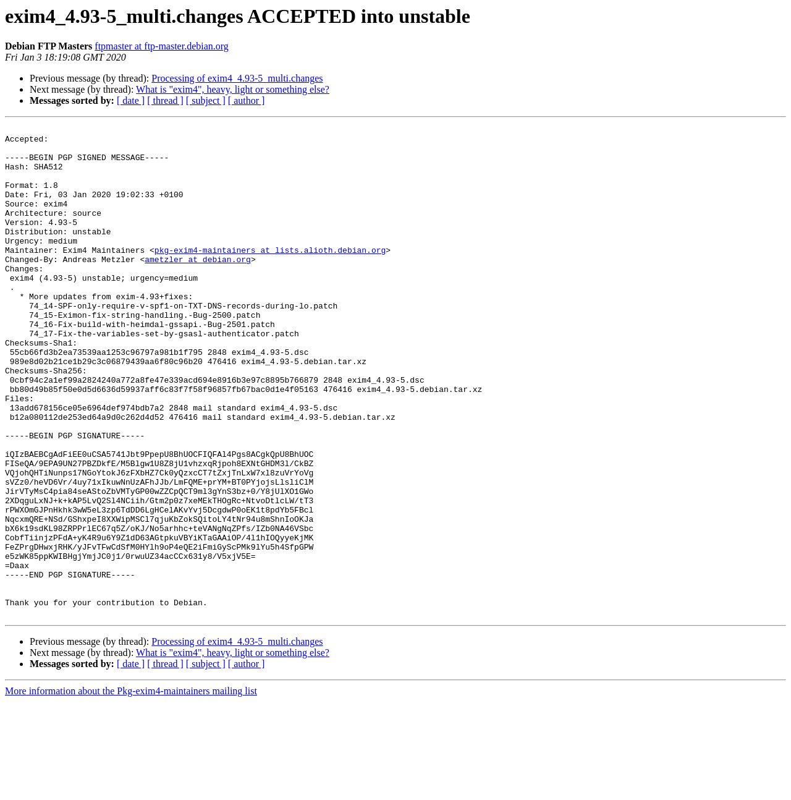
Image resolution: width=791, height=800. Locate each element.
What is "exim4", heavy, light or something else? (232, 89)
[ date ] (131, 100)
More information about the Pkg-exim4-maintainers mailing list (131, 789)
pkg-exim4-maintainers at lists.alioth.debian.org (270, 275)
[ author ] (246, 100)
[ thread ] (165, 100)
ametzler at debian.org (198, 286)
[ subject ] (206, 100)
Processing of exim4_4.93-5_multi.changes (237, 78)
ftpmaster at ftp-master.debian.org (162, 46)
